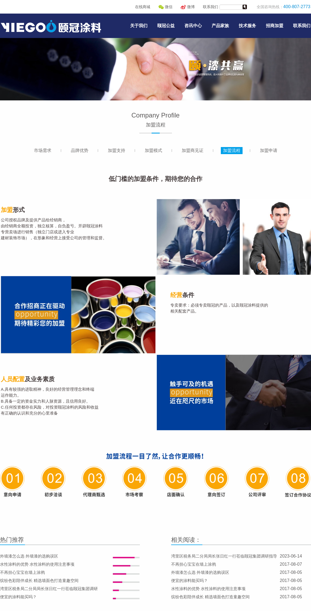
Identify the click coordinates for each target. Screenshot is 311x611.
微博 (188, 7)
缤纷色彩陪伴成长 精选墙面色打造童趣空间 (39, 580)
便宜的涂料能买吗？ (18, 596)
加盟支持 (116, 150)
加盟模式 (153, 150)
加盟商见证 (192, 150)
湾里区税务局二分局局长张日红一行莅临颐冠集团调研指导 (224, 556)
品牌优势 (79, 150)
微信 (165, 7)
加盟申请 (268, 150)
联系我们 (210, 7)
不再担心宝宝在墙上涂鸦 (22, 572)
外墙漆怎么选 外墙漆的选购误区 (29, 556)
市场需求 (42, 150)
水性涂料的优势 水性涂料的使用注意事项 (37, 564)
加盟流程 (231, 150)
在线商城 (142, 7)
